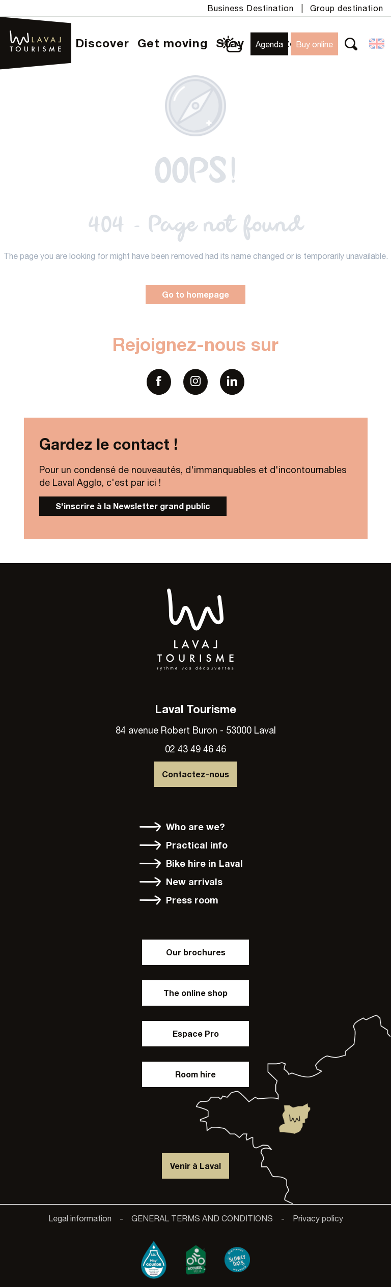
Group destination (346, 8)
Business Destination (250, 8)
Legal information (79, 1218)
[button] (351, 44)
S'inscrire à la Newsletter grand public (132, 506)
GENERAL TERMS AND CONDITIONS (202, 1218)
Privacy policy (318, 1218)
